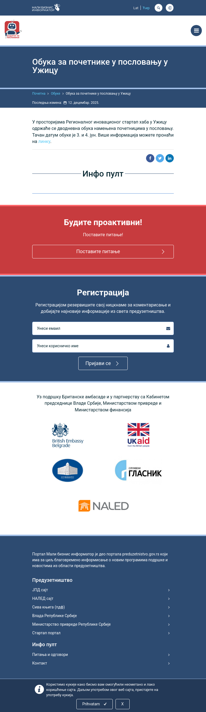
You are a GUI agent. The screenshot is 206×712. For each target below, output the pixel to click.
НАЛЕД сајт (42, 598)
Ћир (146, 8)
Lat (135, 8)
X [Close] (122, 704)
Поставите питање (121, 251)
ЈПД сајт (40, 590)
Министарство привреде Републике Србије (71, 624)
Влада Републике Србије (54, 615)
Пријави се (103, 363)
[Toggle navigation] (196, 30)
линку (44, 141)
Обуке (55, 93)
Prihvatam (94, 704)
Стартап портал (46, 633)
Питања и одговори (50, 654)
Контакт (39, 663)
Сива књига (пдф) (48, 607)
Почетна (38, 93)
